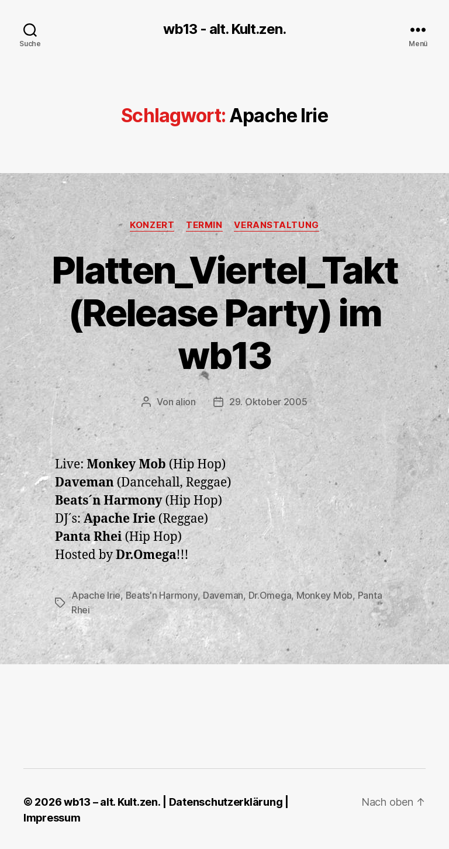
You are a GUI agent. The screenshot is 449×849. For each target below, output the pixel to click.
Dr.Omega (270, 594)
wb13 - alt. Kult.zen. (224, 29)
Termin (204, 225)
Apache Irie (95, 594)
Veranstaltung (276, 225)
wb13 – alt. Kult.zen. (112, 800)
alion (185, 402)
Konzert (152, 225)
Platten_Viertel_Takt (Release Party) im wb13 (224, 312)
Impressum (52, 816)
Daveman (223, 594)
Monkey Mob (324, 594)
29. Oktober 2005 (268, 402)
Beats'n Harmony (162, 594)
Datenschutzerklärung (225, 800)
